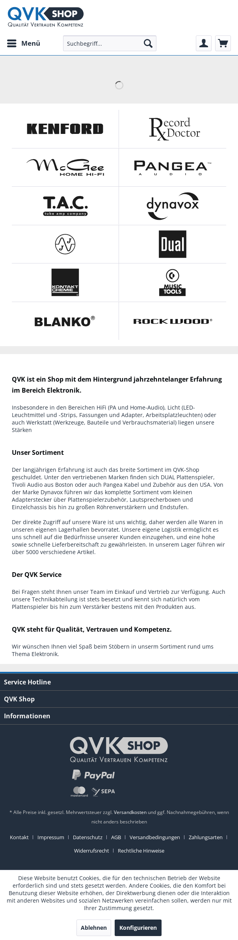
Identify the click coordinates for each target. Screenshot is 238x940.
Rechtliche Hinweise (141, 850)
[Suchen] (148, 43)
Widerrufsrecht (91, 850)
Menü (23, 42)
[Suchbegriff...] (109, 43)
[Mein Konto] (204, 43)
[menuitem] (23, 43)
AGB (116, 837)
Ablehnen (94, 927)
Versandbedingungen (155, 837)
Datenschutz (87, 837)
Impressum (50, 837)
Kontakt (19, 837)
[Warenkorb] (223, 43)
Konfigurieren (138, 927)
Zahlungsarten (206, 837)
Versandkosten (130, 812)
